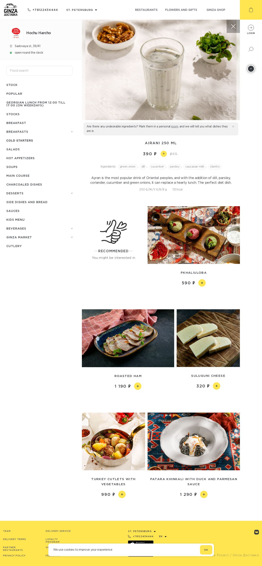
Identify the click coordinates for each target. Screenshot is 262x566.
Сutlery (14, 246)
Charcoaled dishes (24, 184)
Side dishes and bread (27, 202)
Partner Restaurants (13, 548)
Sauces (13, 210)
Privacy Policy (14, 555)
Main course (18, 175)
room (174, 126)
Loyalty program (53, 540)
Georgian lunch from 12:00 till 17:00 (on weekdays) (36, 104)
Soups (12, 166)
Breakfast (16, 122)
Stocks (13, 114)
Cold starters (19, 140)
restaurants (146, 9)
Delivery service (58, 531)
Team (7, 531)
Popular (14, 93)
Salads (13, 149)
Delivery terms (14, 539)
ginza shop (216, 9)
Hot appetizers (20, 158)
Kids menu (15, 219)
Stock (12, 84)
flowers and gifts (181, 9)
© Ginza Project (216, 555)
